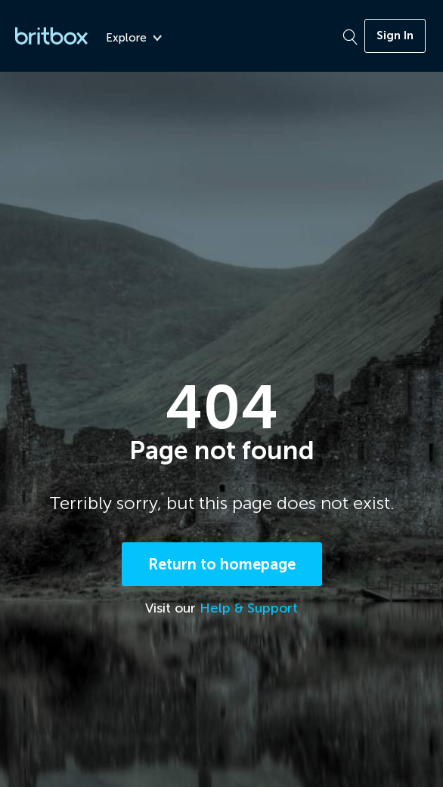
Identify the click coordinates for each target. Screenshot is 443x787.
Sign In (395, 35)
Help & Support (249, 608)
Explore (134, 38)
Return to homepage (222, 564)
